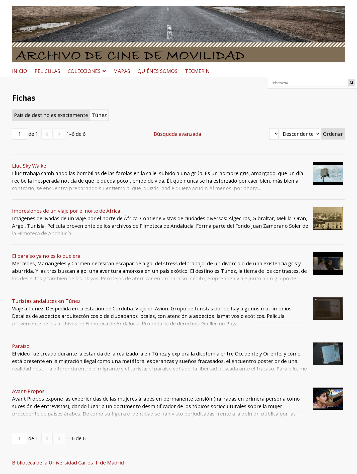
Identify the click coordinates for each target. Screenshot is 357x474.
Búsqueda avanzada (177, 134)
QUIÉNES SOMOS (157, 71)
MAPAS (121, 71)
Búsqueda (351, 82)
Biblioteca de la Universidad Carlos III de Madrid (68, 462)
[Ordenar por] (274, 134)
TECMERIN (197, 71)
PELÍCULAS (47, 71)
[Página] (19, 134)
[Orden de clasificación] (300, 134)
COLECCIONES (84, 71)
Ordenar (333, 134)
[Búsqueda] (309, 82)
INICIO (19, 71)
